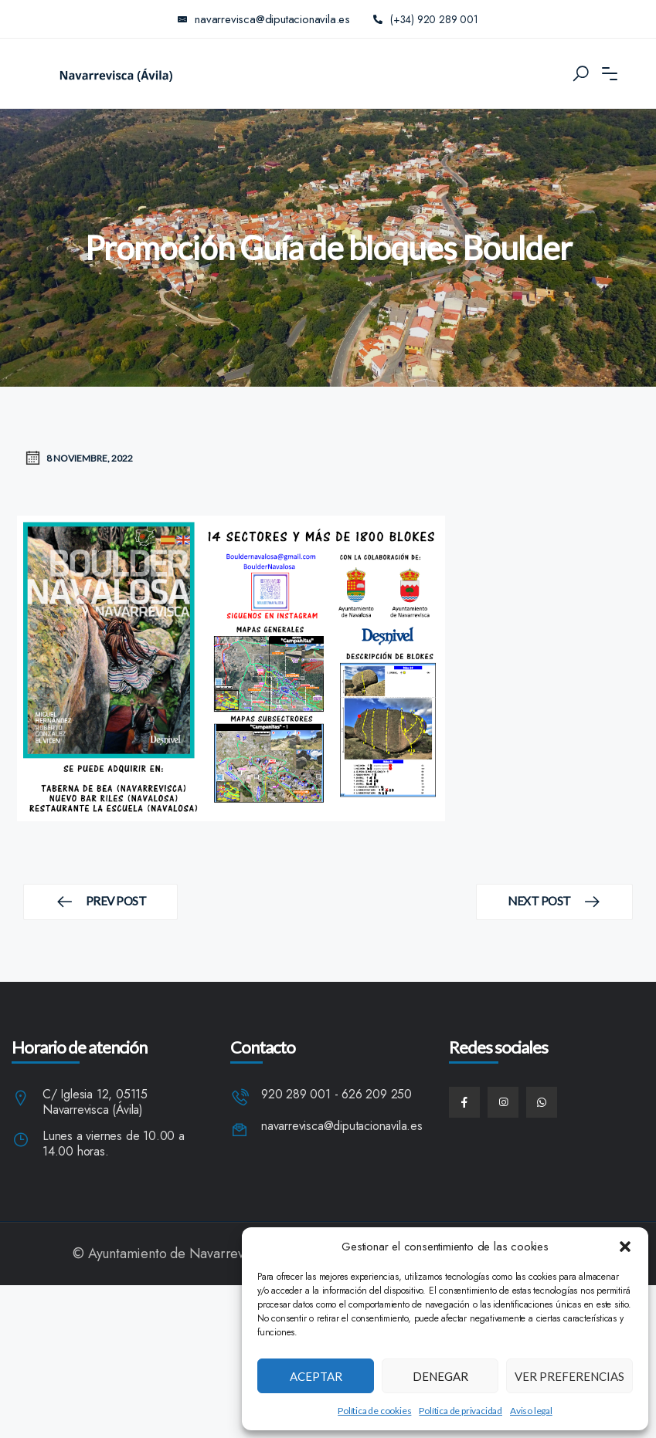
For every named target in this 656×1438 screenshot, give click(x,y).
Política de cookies (374, 1410)
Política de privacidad (460, 1410)
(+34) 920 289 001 (426, 19)
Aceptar (316, 1376)
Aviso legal (531, 1410)
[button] (625, 1246)
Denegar (440, 1376)
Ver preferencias (569, 1376)
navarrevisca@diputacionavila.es (342, 1126)
